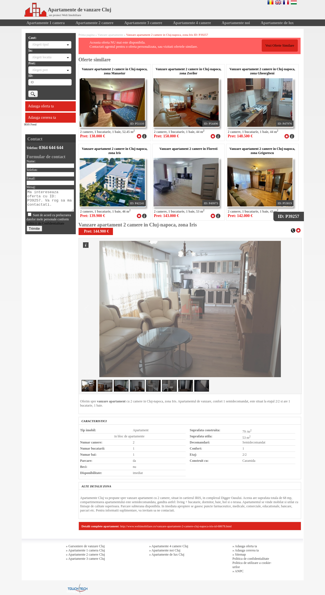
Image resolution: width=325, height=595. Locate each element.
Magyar (294, 2)
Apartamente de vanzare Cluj (67, 9)
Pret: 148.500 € (240, 136)
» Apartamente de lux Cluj (167, 554)
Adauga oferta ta (41, 106)
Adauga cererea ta (42, 117)
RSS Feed (30, 124)
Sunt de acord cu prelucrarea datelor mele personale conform (49, 219)
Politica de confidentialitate (251, 559)
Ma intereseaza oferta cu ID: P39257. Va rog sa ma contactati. (50, 200)
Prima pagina (87, 34)
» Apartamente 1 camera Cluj (85, 550)
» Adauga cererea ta (246, 550)
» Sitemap (239, 554)
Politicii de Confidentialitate (45, 223)
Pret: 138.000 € (92, 136)
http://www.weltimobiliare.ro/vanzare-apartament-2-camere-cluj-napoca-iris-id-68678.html (176, 526)
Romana (270, 2)
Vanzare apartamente (110, 34)
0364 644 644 (51, 147)
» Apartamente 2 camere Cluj (85, 554)
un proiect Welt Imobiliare (65, 15)
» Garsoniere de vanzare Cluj (85, 546)
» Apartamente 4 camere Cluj (168, 546)
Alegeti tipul (40, 44)
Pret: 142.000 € (240, 216)
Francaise (286, 2)
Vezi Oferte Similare (279, 45)
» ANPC (238, 571)
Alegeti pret (40, 70)
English (278, 2)
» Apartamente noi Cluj (164, 550)
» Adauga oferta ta (245, 546)
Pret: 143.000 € (166, 216)
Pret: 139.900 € (92, 216)
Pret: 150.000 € (166, 136)
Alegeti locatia (41, 57)
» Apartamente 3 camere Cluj (85, 559)
